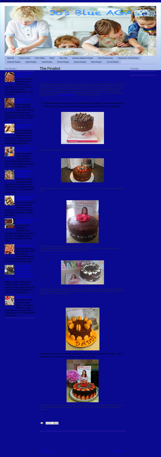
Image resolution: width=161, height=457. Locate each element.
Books (52, 58)
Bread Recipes (96, 62)
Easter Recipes (31, 62)
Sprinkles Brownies (25, 245)
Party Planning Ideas (105, 58)
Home (83, 451)
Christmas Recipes (14, 62)
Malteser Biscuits (24, 297)
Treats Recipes (46, 62)
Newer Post (47, 451)
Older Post (118, 451)
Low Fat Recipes (113, 62)
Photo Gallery (40, 58)
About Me (10, 58)
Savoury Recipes (80, 62)
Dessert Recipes (63, 62)
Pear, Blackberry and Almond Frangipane (24, 173)
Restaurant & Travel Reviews (128, 58)
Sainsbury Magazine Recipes (82, 58)
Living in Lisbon (24, 58)
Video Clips (63, 58)
